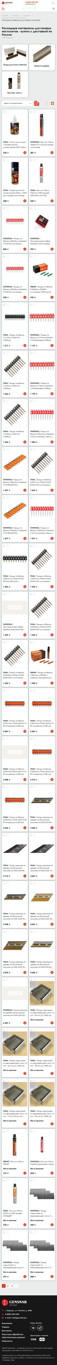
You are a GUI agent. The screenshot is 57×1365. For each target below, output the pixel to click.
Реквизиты (7, 1341)
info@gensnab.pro (19, 1318)
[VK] (33, 1328)
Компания (7, 1323)
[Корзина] (24, 8)
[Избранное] (29, 8)
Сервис (6, 1327)
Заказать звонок (31, 4)
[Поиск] (53, 2)
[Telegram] (40, 1328)
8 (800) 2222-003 (32, 2)
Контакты (7, 1330)
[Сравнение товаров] (34, 8)
